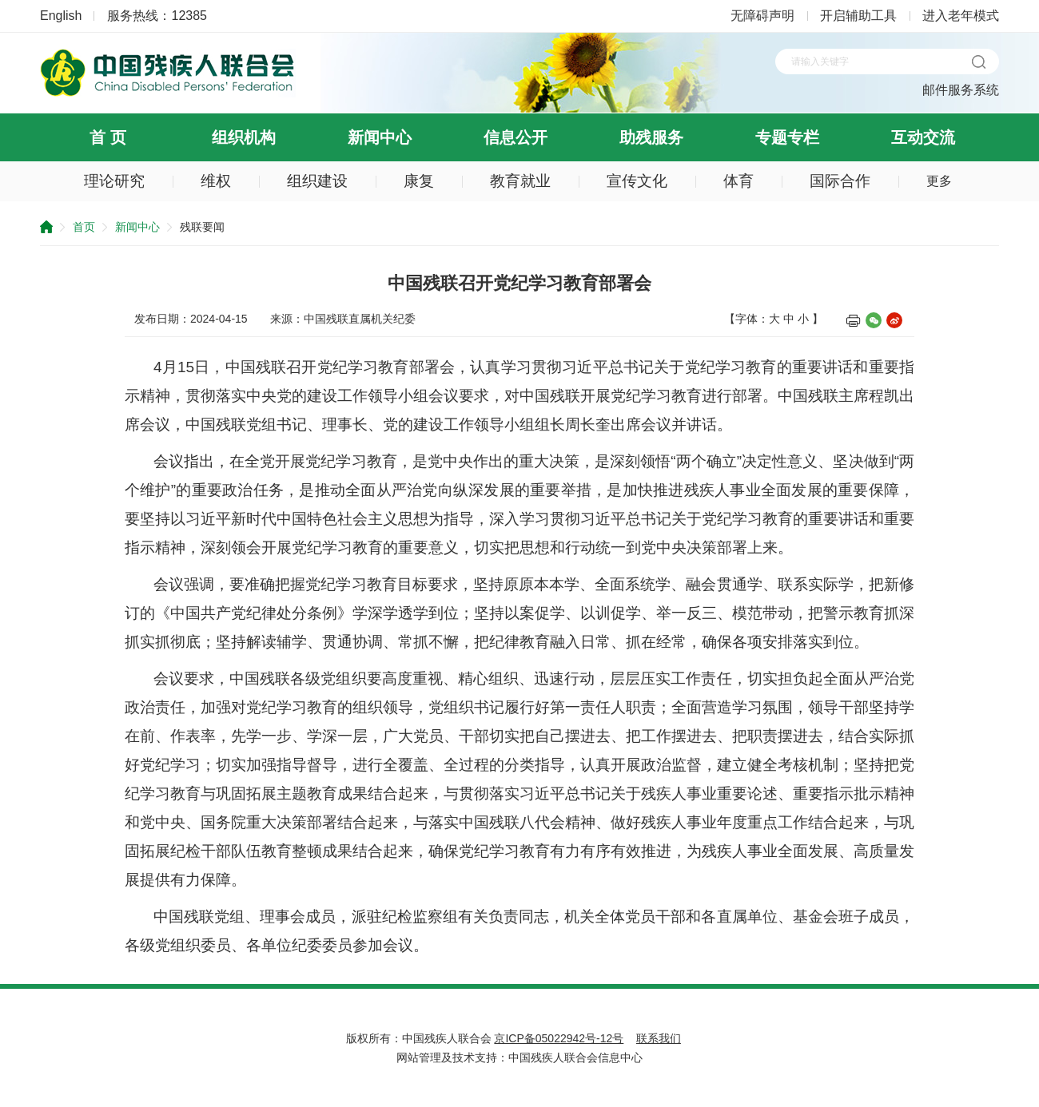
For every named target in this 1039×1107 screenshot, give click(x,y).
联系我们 (658, 1038)
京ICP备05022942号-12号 (558, 1038)
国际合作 (840, 181)
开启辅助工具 (858, 15)
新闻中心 (380, 137)
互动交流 (923, 137)
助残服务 (651, 137)
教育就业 (520, 181)
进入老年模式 (960, 15)
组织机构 (244, 137)
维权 (216, 181)
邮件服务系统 (960, 90)
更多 (939, 181)
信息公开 (515, 137)
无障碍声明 (762, 15)
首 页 (108, 137)
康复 (419, 181)
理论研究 (114, 181)
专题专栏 (787, 137)
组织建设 (317, 181)
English (61, 15)
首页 (84, 226)
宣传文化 (637, 181)
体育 (738, 181)
